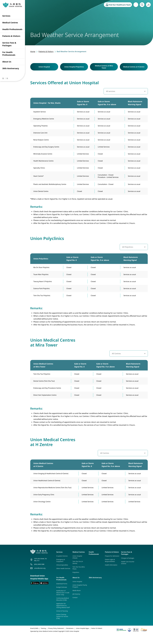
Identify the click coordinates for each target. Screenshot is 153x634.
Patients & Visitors (11, 36)
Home (32, 51)
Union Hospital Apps (82, 628)
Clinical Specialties (62, 565)
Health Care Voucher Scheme (127, 562)
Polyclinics (75, 572)
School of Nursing (62, 611)
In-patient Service (62, 556)
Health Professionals (12, 29)
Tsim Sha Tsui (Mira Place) (78, 568)
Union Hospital (77, 581)
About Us (6, 61)
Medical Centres (10, 22)
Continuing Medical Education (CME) (62, 599)
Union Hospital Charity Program (79, 586)
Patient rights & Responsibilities (110, 560)
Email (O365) (34, 628)
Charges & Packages (127, 558)
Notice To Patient (96, 628)
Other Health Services (63, 568)
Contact (74, 597)
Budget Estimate (61, 587)
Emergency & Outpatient (60, 560)
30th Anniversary (10, 68)
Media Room (76, 590)
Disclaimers (70, 628)
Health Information (111, 565)
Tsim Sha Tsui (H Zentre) (77, 562)
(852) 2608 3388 (39, 564)
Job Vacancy (76, 594)
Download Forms (61, 584)
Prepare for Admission (112, 556)
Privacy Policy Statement (56, 628)
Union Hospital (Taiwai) (77, 557)
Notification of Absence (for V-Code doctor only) (62, 592)
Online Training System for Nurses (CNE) (62, 616)
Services (6, 16)
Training (43, 628)
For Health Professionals (8, 53)
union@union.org (39, 568)
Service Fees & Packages (9, 44)
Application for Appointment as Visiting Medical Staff (63, 605)
